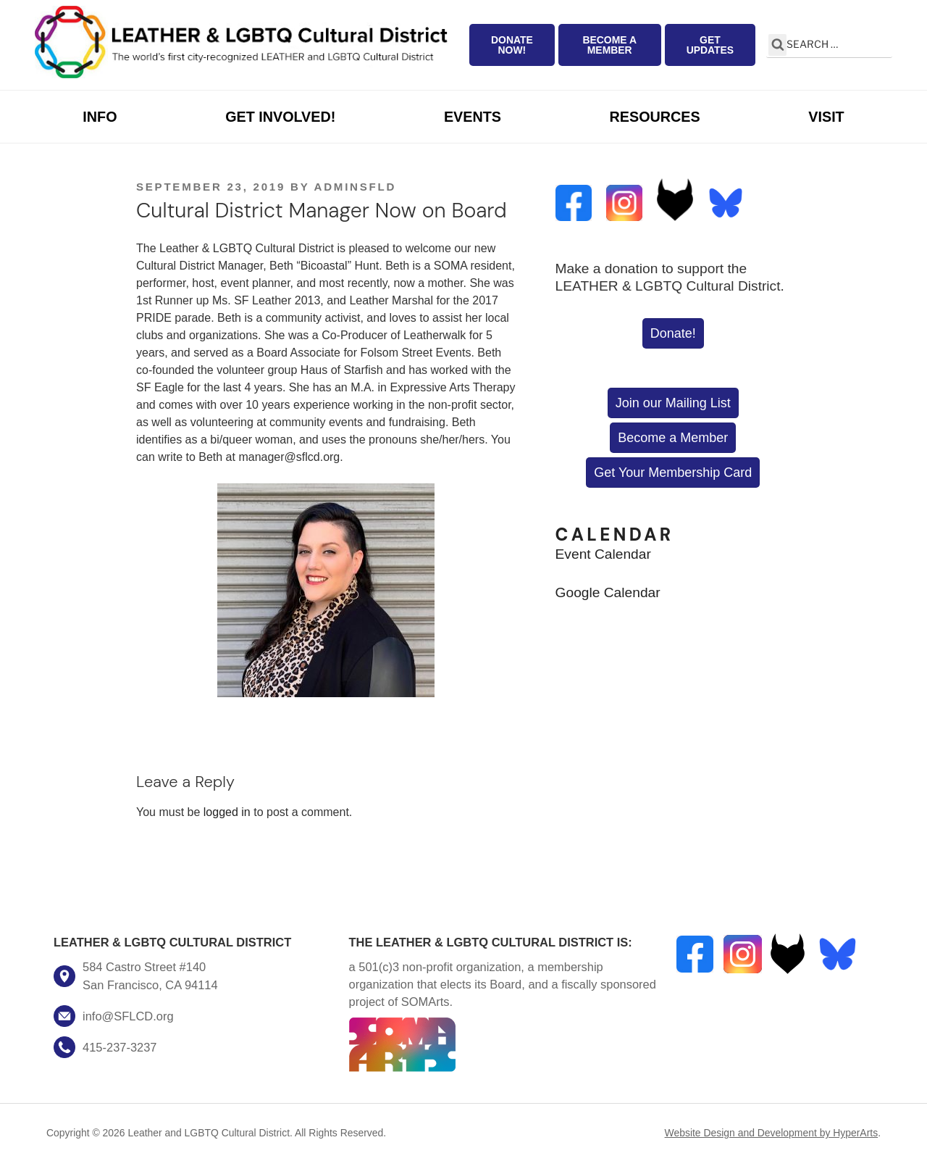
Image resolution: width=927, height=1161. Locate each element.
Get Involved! (280, 117)
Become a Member (609, 45)
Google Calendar (607, 592)
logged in (227, 812)
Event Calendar (603, 554)
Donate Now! (512, 45)
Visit (826, 117)
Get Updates (710, 45)
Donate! (673, 333)
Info (100, 117)
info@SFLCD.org (128, 1016)
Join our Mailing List (673, 403)
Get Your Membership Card (673, 472)
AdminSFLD (355, 186)
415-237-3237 (119, 1047)
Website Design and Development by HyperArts (771, 1133)
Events (472, 117)
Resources (655, 117)
